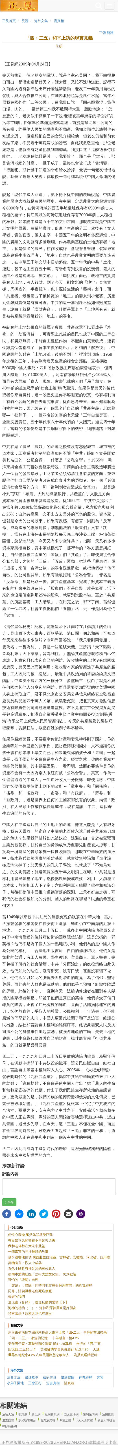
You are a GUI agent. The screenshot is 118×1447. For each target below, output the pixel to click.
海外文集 (41, 21)
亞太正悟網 (71, 1414)
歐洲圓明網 (52, 1414)
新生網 (36, 1414)
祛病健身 (49, 1377)
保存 (9, 1202)
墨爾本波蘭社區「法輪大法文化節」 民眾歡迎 (42, 1274)
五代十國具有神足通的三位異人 (31, 1268)
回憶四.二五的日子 (22, 1349)
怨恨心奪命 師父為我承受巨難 (30, 1235)
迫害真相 (53, 1383)
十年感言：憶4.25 (65, 1338)
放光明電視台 (27, 1420)
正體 (102, 33)
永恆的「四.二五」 (90, 1344)
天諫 (96, 1349)
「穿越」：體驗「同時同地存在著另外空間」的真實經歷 (50, 1285)
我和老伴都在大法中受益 (26, 1246)
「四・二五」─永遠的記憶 (28, 1338)
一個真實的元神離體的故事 (28, 1251)
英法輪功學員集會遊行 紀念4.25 (64, 1349)
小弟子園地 (15, 1383)
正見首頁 (9, 21)
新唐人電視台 (106, 1420)
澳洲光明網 (90, 1414)
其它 (100, 1377)
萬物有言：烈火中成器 (25, 1263)
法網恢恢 (108, 1414)
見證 (25, 21)
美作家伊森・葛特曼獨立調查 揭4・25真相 (40, 1344)
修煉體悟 (67, 1377)
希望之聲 (65, 1420)
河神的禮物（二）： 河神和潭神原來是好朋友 (42, 1308)
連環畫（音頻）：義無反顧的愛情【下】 (38, 1302)
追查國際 (8, 1420)
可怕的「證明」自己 (23, 1280)
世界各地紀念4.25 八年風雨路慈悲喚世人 (38, 1355)
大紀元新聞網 (84, 1420)
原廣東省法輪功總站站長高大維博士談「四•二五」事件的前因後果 (57, 1332)
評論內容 (10, 1174)
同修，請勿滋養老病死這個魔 (30, 1291)
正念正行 (35, 1383)
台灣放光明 (47, 1420)
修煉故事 (31, 1377)
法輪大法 (8, 1414)
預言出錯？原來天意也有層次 (30, 1313)
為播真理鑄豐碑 (85, 1355)
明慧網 (22, 1414)
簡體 (110, 33)
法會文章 (13, 1377)
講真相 (59, 21)
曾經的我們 (16, 1296)
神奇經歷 (85, 1377)
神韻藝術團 (9, 1426)
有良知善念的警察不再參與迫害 (31, 1240)
